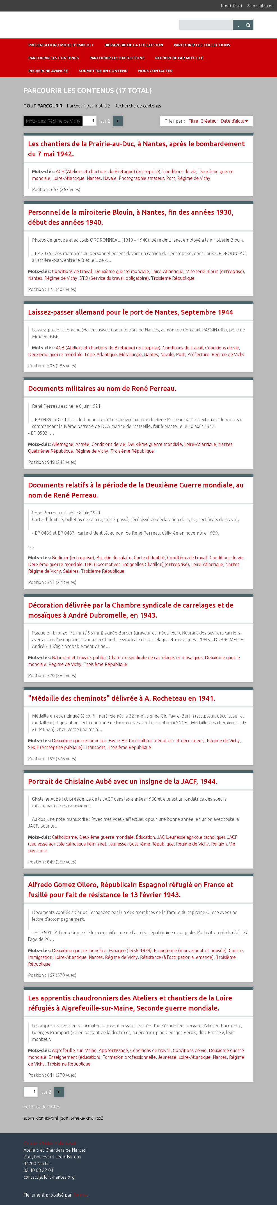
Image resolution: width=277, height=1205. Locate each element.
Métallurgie (130, 354)
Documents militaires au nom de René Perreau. (102, 388)
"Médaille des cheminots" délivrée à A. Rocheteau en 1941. (121, 698)
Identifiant (231, 5)
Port (170, 178)
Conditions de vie (179, 171)
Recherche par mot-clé (179, 58)
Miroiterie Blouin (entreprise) (215, 271)
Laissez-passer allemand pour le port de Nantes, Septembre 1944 (130, 312)
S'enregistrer (260, 5)
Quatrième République (50, 450)
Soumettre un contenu (103, 71)
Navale (109, 178)
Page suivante (118, 121)
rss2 (99, 1118)
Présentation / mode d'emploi (59, 45)
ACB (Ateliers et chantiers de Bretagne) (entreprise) (108, 171)
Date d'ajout (232, 120)
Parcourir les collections (202, 45)
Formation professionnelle (129, 1057)
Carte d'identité (149, 557)
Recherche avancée (48, 71)
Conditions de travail (72, 271)
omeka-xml (81, 1118)
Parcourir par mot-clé (88, 105)
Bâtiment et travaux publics (79, 657)
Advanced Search (238, 25)
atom (29, 1118)
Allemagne (62, 444)
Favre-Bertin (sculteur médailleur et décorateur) (157, 740)
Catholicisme (64, 837)
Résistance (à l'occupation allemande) (177, 957)
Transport (95, 747)
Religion (219, 843)
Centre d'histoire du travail (50, 1143)
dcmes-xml (47, 1118)
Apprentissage (113, 1050)
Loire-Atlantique (68, 178)
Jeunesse (117, 843)
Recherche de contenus (138, 105)
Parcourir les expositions (117, 58)
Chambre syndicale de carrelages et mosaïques (156, 657)
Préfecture (198, 354)
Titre (193, 120)
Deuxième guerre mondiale (122, 271)
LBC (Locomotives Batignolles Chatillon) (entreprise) (137, 564)
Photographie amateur (141, 178)
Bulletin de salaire (114, 557)
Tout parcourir (43, 105)
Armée (82, 444)
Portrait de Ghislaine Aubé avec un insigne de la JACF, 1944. (122, 781)
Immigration (40, 957)
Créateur (209, 120)
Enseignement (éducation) (74, 1057)
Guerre (236, 950)
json (64, 1118)
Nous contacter (155, 71)
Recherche (248, 25)
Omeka (80, 1194)
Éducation (145, 837)
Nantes (94, 178)
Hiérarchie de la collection (133, 45)
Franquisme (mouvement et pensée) (190, 950)
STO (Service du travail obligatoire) (114, 278)
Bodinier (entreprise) (73, 557)
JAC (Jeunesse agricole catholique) (191, 837)
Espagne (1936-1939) (130, 950)
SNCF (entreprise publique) (55, 747)
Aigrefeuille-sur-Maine (74, 1050)
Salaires (71, 571)
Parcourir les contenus (53, 58)
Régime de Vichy (193, 178)
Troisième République (172, 278)
